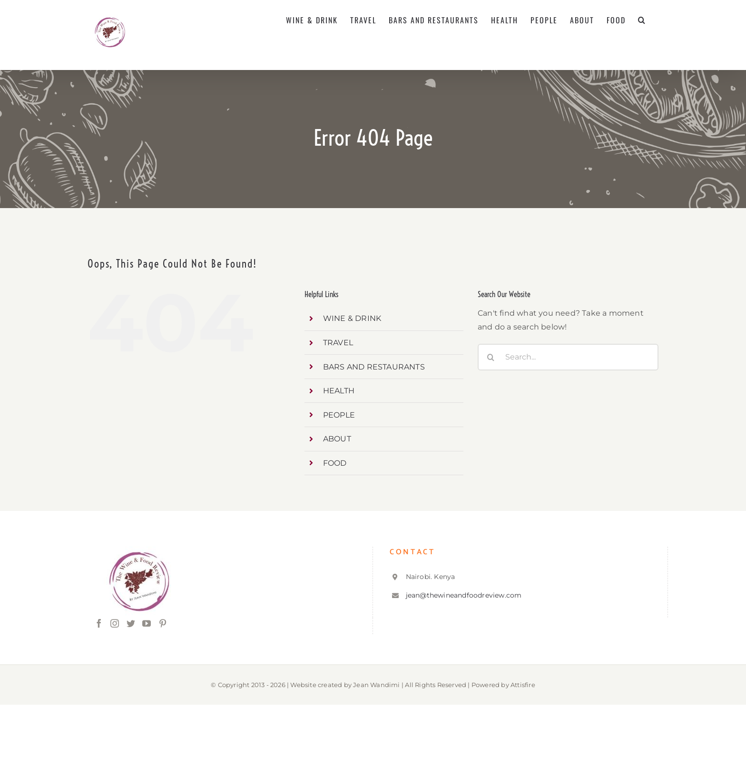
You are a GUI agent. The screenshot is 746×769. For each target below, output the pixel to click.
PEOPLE (339, 414)
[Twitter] (131, 623)
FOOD (335, 463)
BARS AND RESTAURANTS (374, 366)
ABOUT (337, 438)
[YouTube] (146, 623)
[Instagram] (114, 623)
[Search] (491, 357)
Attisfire (522, 685)
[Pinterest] (162, 623)
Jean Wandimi (376, 685)
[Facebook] (99, 623)
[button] (642, 20)
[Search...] (568, 357)
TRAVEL (338, 342)
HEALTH (338, 390)
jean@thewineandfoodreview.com (464, 595)
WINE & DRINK (352, 318)
